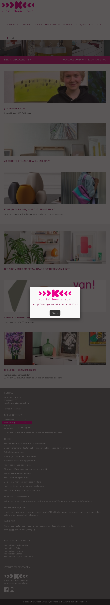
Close (55, 313)
